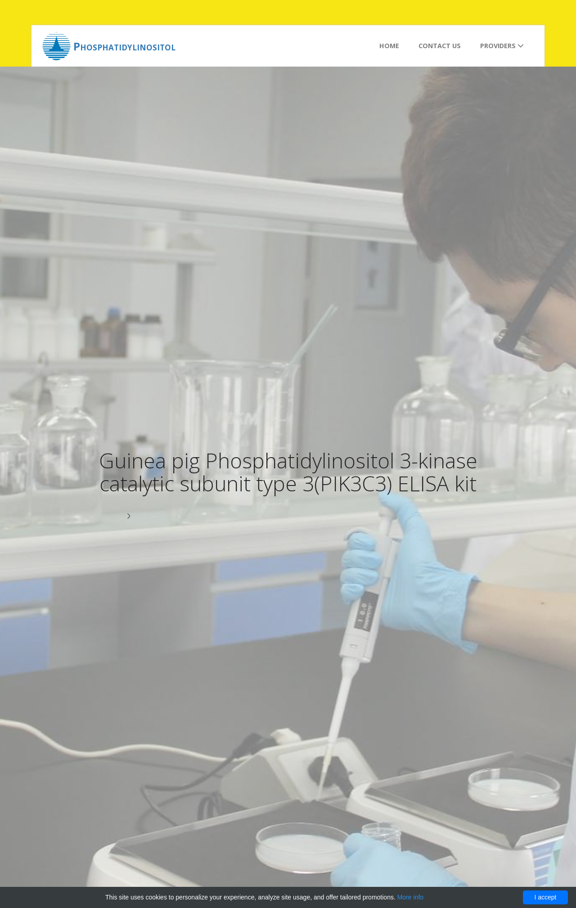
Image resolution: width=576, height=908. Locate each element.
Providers (502, 45)
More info (410, 897)
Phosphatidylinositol (124, 46)
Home (389, 45)
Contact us (439, 45)
